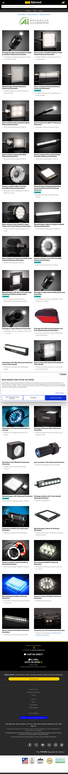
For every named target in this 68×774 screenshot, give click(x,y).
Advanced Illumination (45, 14)
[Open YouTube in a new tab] (43, 745)
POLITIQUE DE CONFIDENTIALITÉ (14, 729)
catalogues (33, 713)
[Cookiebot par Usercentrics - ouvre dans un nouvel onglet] (58, 374)
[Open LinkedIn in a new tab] (49, 745)
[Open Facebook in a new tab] (30, 745)
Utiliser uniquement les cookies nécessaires (12, 397)
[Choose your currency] (35, 10)
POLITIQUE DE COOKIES (27, 729)
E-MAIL (33, 659)
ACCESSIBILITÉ (38, 730)
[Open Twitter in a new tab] (36, 745)
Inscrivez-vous (34, 679)
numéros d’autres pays (38, 650)
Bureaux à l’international (33, 692)
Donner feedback (33, 707)
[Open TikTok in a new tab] (62, 745)
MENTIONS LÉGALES (29, 730)
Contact (41, 10)
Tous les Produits (22, 14)
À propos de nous (33, 689)
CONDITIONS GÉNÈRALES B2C (53, 729)
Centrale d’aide (33, 704)
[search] (34, 6)
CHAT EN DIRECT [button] (33, 654)
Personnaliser (34, 398)
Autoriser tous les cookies (55, 398)
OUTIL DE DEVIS (32, 662)
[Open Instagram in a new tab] (56, 745)
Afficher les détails (59, 393)
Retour (33, 702)
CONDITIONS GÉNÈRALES (39, 729)
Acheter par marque (33, 14)
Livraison (33, 699)
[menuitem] (9, 2)
